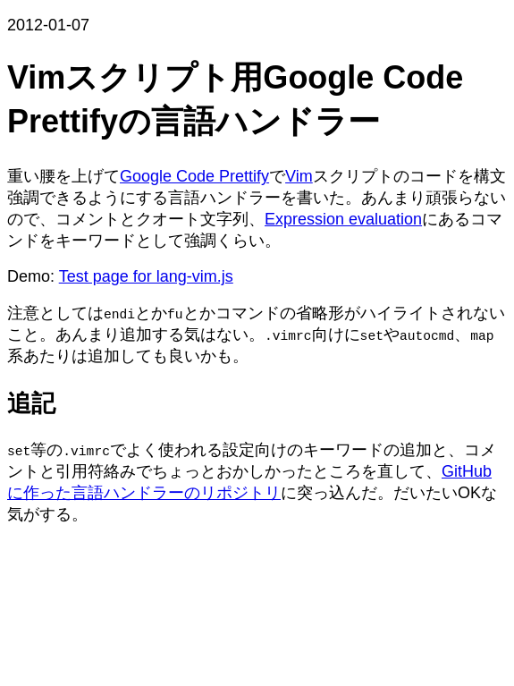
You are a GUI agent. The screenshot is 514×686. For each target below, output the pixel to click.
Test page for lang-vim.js (146, 276)
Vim (299, 176)
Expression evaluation (343, 219)
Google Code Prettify (194, 176)
